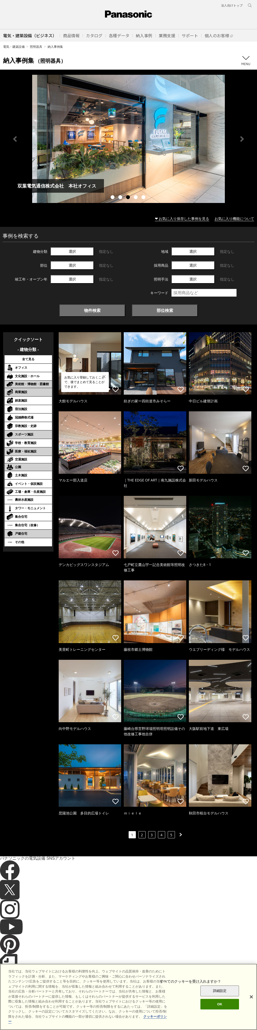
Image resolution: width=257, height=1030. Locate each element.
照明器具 (36, 46)
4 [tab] (136, 197)
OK (219, 1004)
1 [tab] (113, 197)
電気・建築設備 (14, 46)
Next (242, 139)
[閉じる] (251, 997)
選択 (72, 251)
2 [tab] (120, 197)
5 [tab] (144, 197)
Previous (15, 139)
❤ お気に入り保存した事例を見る (182, 218)
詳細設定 (220, 991)
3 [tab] (128, 197)
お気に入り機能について (234, 218)
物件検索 (92, 310)
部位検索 (165, 310)
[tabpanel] (128, 139)
